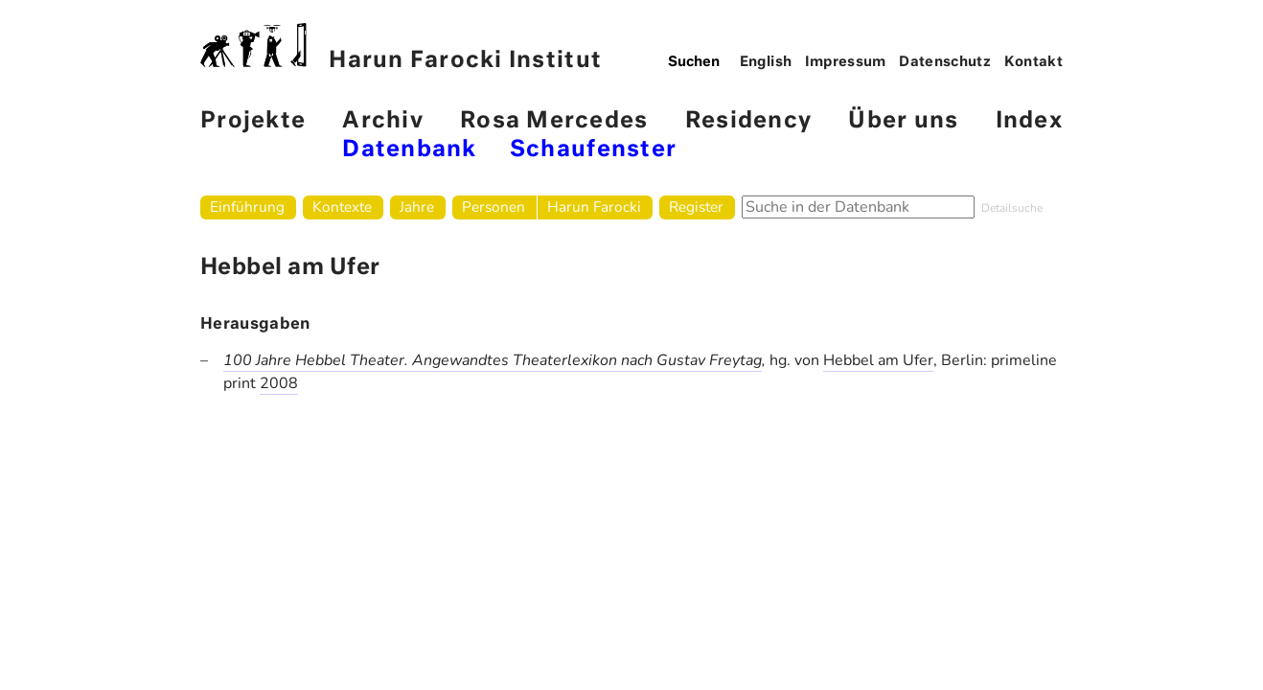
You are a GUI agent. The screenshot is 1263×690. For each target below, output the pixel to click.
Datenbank (409, 150)
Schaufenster (593, 150)
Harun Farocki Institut (401, 47)
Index (1029, 121)
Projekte (253, 121)
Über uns (903, 121)
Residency (748, 121)
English (766, 62)
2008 (279, 383)
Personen (493, 206)
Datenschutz (945, 62)
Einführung (247, 206)
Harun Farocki (594, 206)
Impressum (845, 62)
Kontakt (1034, 62)
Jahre (417, 206)
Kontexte (342, 206)
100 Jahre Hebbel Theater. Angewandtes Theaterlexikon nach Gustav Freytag (492, 360)
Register (696, 206)
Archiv (383, 121)
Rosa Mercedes (554, 121)
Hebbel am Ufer (878, 360)
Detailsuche (1012, 208)
